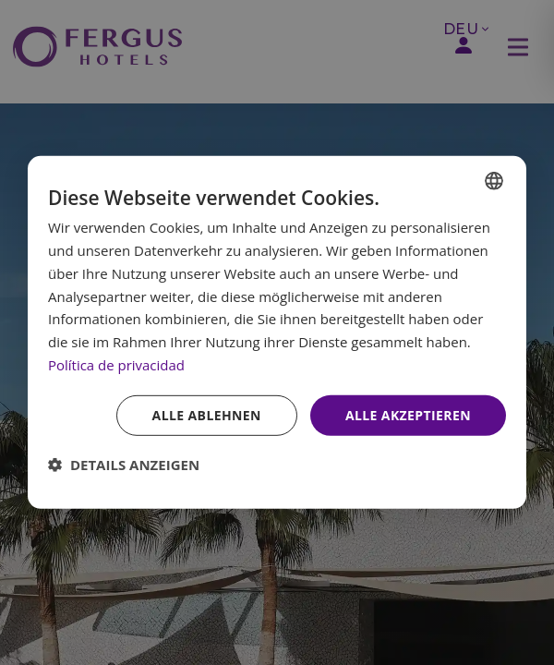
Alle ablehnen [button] (206, 414)
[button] (123, 464)
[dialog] (277, 332)
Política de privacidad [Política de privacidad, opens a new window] (116, 365)
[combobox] (494, 181)
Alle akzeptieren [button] (408, 414)
